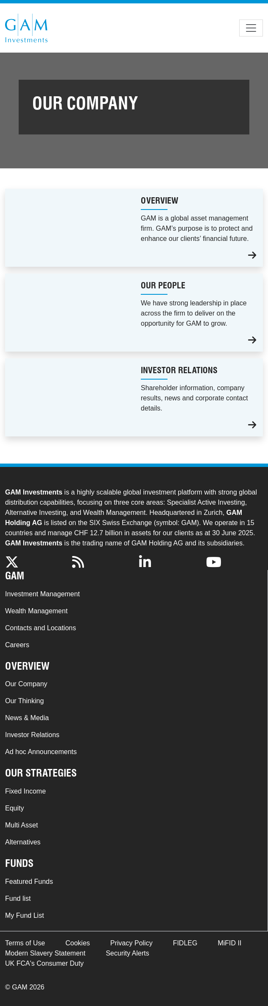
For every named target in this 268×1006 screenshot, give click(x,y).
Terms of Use (25, 943)
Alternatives (23, 842)
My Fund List (24, 915)
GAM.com (26, 28)
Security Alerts (127, 953)
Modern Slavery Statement (45, 953)
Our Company (26, 683)
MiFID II (229, 943)
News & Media (27, 717)
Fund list (18, 898)
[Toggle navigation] (251, 28)
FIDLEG (185, 943)
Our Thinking (24, 700)
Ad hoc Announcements (41, 751)
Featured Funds (29, 881)
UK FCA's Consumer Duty (44, 963)
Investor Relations (32, 734)
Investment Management (42, 594)
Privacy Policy (131, 943)
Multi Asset (21, 825)
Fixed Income (25, 791)
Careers (17, 644)
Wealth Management (36, 611)
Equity (14, 808)
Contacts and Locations (40, 628)
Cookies (77, 943)
